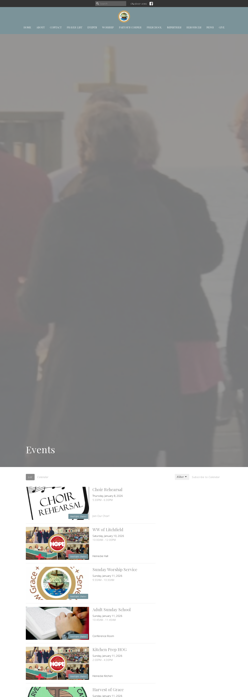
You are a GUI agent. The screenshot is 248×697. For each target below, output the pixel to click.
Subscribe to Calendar (206, 477)
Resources (194, 27)
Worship (108, 27)
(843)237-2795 (139, 3)
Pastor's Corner (130, 27)
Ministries (174, 27)
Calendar (43, 477)
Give (222, 27)
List (30, 477)
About (40, 27)
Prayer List (74, 27)
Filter (182, 477)
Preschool (154, 27)
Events (92, 27)
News (210, 27)
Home (27, 27)
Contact (56, 27)
